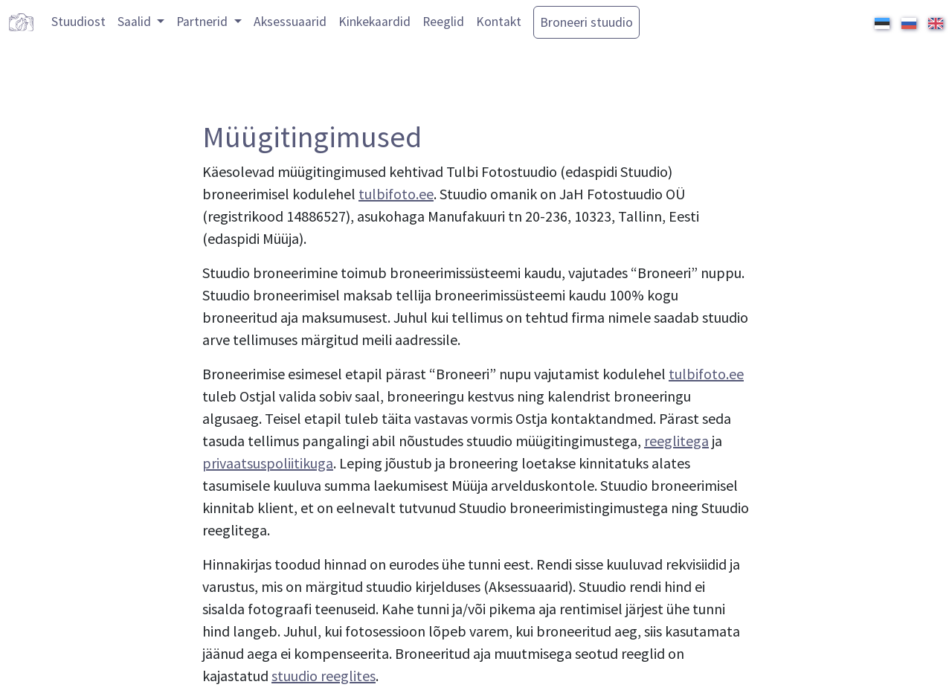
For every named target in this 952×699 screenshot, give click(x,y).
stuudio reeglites (323, 675)
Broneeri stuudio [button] (586, 22)
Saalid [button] (136, 21)
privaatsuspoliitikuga (267, 463)
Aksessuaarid (290, 21)
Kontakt (498, 21)
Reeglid (443, 21)
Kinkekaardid (374, 21)
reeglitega (676, 440)
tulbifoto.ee (396, 193)
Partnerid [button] (203, 21)
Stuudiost (78, 21)
